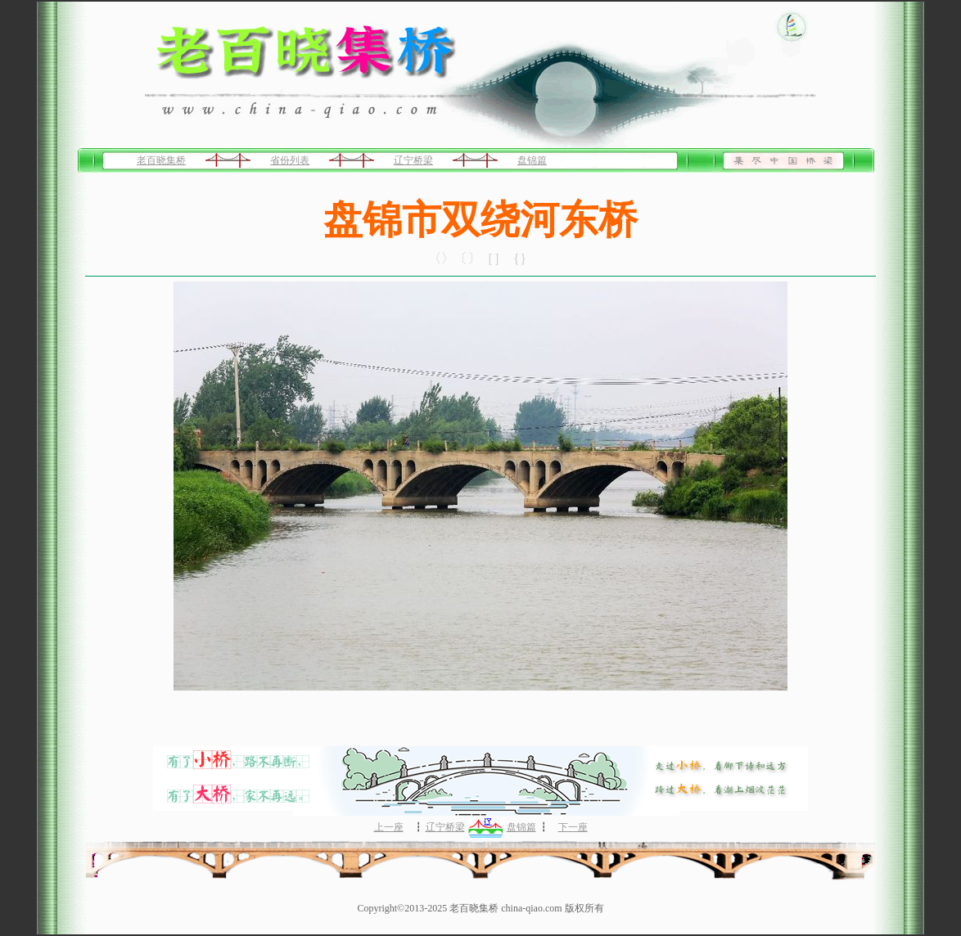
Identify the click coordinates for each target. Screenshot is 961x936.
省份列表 (289, 160)
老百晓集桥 (161, 160)
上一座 (389, 827)
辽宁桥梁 (413, 160)
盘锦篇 (532, 160)
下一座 (573, 827)
